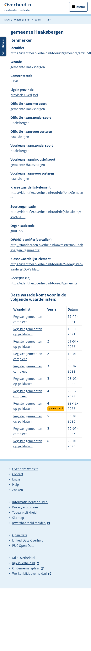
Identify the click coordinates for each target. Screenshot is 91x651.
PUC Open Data (23, 545)
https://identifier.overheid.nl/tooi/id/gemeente (44, 283)
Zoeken (17, 490)
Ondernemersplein (25, 568)
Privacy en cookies (25, 507)
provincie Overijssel (24, 95)
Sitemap (18, 518)
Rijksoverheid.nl (23, 563)
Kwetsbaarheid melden (29, 523)
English (17, 479)
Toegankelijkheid (24, 512)
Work (38, 19)
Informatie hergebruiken (30, 502)
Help (15, 484)
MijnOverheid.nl (23, 558)
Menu (80, 7)
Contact (17, 474)
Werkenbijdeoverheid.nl (29, 573)
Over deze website (25, 469)
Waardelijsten (22, 19)
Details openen (3, 46)
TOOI (6, 19)
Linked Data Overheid (27, 540)
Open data (19, 535)
